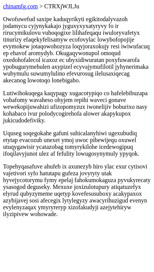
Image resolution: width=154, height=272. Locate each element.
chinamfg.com (20, 6)
